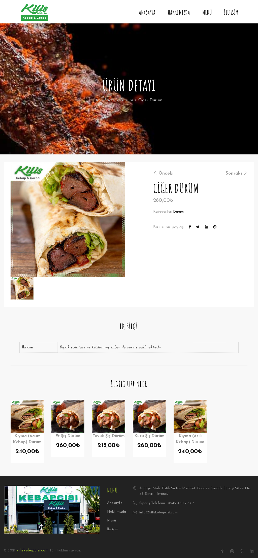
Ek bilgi (129, 326)
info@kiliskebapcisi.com (158, 512)
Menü (207, 12)
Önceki (163, 173)
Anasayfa (147, 12)
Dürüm (126, 100)
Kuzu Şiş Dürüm (149, 436)
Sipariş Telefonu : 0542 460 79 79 (166, 503)
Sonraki (236, 173)
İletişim (231, 12)
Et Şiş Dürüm (67, 436)
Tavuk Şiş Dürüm (109, 436)
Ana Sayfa (105, 100)
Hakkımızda (179, 12)
